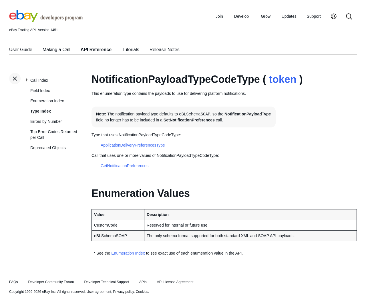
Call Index (39, 80)
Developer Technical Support (106, 282)
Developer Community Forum (51, 282)
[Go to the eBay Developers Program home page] (46, 20)
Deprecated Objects (48, 147)
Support (314, 16)
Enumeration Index (47, 101)
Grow (265, 16)
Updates (289, 16)
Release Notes (165, 49)
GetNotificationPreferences (124, 165)
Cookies (142, 292)
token (283, 79)
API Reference (96, 49)
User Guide (20, 49)
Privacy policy (123, 292)
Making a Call (56, 49)
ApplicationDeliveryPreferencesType (133, 145)
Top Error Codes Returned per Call (53, 134)
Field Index (40, 90)
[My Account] (333, 17)
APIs (143, 282)
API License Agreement (175, 282)
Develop (241, 16)
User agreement (99, 292)
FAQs (13, 282)
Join (219, 16)
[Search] (349, 17)
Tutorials (130, 49)
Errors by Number (46, 121)
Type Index (40, 111)
